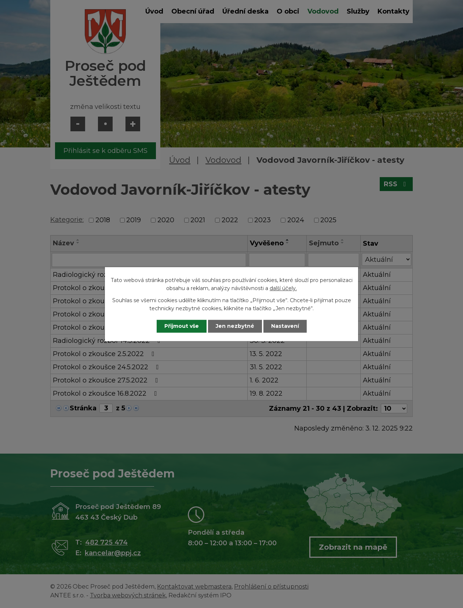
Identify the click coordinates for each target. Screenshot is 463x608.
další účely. (283, 288)
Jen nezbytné (235, 326)
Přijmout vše (181, 326)
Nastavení (285, 326)
